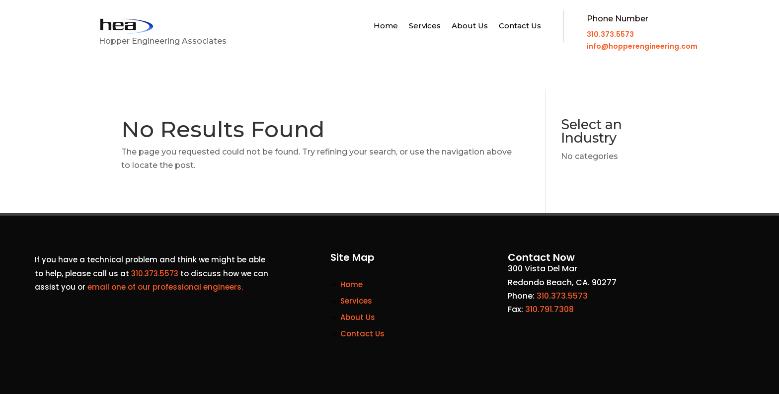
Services (425, 26)
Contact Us (520, 26)
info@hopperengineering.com (642, 46)
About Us (470, 26)
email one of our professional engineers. (165, 287)
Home (386, 26)
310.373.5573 (610, 34)
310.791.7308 (549, 309)
